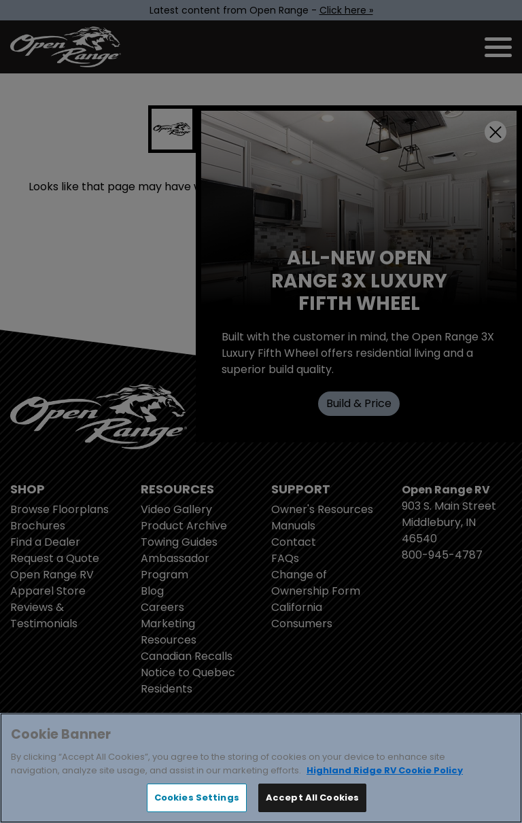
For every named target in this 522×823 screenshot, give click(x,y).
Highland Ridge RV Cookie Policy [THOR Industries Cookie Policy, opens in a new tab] (385, 770)
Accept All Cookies (312, 797)
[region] (261, 768)
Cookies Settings (196, 797)
